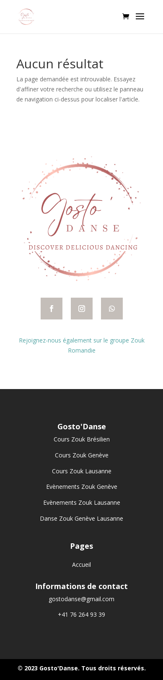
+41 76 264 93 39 (81, 614)
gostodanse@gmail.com (81, 599)
